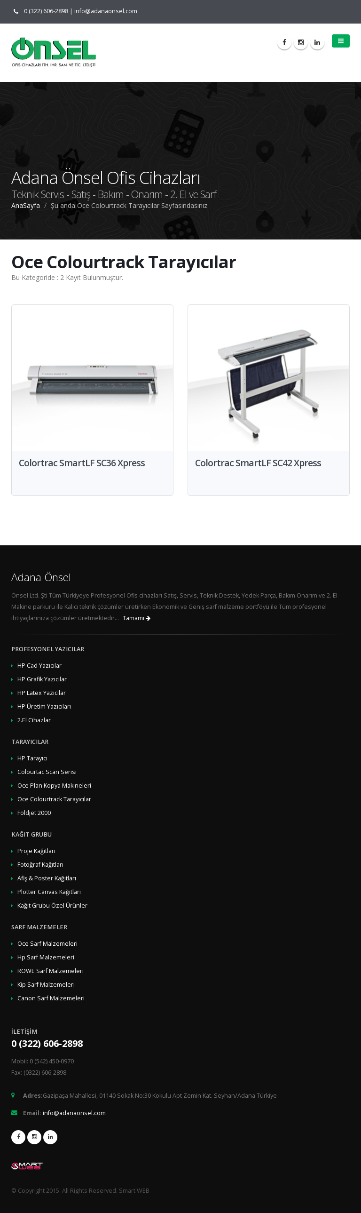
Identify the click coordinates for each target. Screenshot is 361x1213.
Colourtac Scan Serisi (47, 772)
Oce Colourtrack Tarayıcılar (54, 799)
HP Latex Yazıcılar (41, 693)
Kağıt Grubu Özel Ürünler (52, 906)
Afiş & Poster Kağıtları (46, 878)
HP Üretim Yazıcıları (44, 706)
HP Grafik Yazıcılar (42, 679)
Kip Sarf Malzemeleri (46, 985)
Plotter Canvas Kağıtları (49, 892)
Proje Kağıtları (36, 851)
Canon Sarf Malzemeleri (51, 998)
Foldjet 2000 (34, 813)
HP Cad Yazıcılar (39, 666)
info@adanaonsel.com (105, 11)
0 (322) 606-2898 (44, 11)
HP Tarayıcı (32, 758)
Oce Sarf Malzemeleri (47, 944)
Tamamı (136, 618)
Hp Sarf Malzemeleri (45, 957)
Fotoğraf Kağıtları (40, 865)
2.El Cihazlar (34, 720)
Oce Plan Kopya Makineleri (54, 786)
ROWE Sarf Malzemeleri (50, 971)
